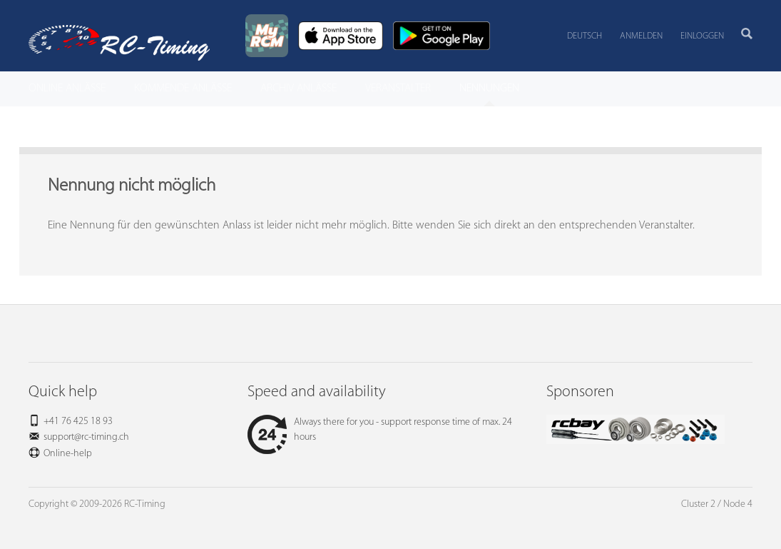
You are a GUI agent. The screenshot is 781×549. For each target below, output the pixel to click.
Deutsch (584, 36)
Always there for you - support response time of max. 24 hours (379, 430)
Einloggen (702, 36)
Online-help (68, 453)
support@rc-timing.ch (86, 437)
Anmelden (641, 36)
